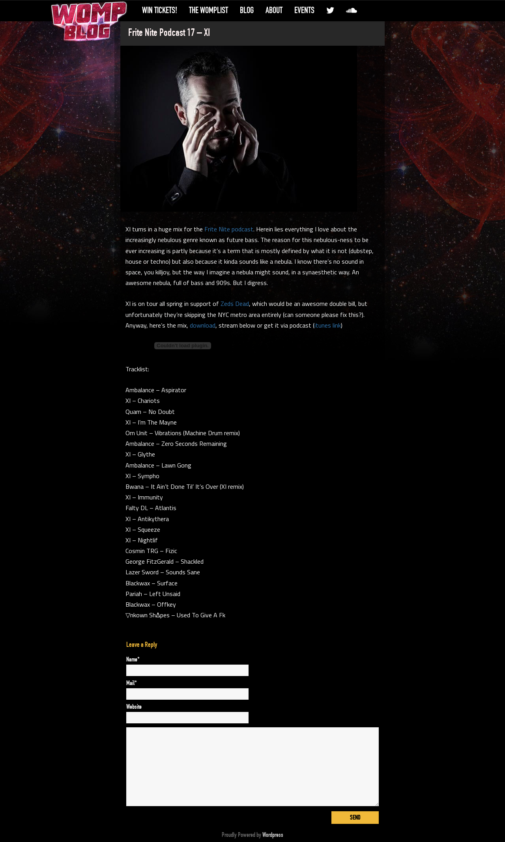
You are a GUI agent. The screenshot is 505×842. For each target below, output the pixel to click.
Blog (247, 10)
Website (134, 707)
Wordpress (272, 835)
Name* (133, 659)
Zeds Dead (235, 303)
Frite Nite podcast (228, 229)
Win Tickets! (159, 10)
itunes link (327, 325)
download (202, 325)
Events (304, 10)
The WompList (208, 10)
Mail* (131, 683)
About (274, 10)
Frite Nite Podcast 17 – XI (169, 33)
